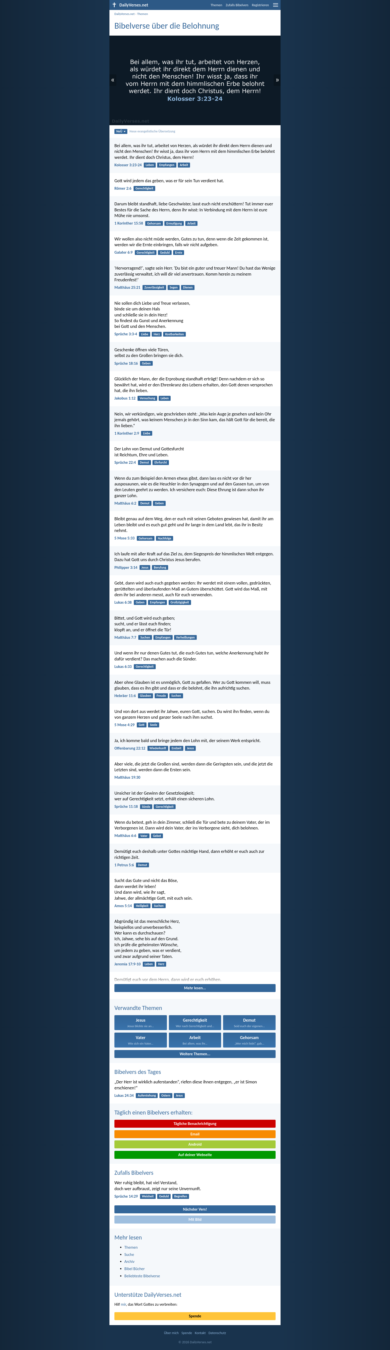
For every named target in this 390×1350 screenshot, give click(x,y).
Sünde (146, 807)
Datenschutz (217, 1333)
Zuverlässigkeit (154, 287)
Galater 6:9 (123, 252)
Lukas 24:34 (124, 1095)
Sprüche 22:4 (125, 462)
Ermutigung (174, 223)
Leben (150, 165)
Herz (157, 334)
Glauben (145, 696)
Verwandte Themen (138, 1007)
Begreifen (180, 1196)
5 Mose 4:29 (124, 724)
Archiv (129, 1261)
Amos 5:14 (123, 905)
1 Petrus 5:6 (124, 865)
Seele (153, 725)
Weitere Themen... (195, 1054)
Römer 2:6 (122, 188)
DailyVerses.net (124, 14)
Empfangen (166, 165)
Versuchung (147, 398)
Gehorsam (154, 223)
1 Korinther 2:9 (126, 433)
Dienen (188, 287)
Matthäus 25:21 (127, 287)
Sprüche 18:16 (126, 363)
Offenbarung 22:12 (129, 748)
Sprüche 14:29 (126, 1196)
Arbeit (184, 165)
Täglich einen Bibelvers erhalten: (153, 1112)
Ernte (178, 252)
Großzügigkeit (179, 602)
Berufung (160, 567)
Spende (195, 1316)
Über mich (171, 1333)
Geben (146, 363)
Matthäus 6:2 (125, 503)
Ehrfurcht (160, 462)
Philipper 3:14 (125, 567)
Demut (144, 462)
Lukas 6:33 (123, 666)
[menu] (276, 7)
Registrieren (260, 5)
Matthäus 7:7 (125, 637)
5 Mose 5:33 (124, 538)
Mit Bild (195, 1219)
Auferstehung (147, 1095)
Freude (161, 696)
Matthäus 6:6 (125, 835)
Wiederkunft (157, 748)
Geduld (165, 252)
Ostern (165, 1095)
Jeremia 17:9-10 (127, 964)
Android (194, 1144)
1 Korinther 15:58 (128, 223)
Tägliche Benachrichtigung (195, 1123)
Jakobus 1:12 (125, 398)
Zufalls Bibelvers (237, 5)
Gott (142, 725)
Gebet (157, 836)
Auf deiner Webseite (195, 1154)
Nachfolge (164, 538)
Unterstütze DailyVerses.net (147, 1294)
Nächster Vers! (195, 1209)
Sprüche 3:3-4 (125, 334)
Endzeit (176, 748)
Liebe (144, 334)
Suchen (145, 637)
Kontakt (200, 1333)
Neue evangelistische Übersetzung (152, 131)
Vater (143, 836)
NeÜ (121, 131)
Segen (174, 287)
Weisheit (147, 1196)
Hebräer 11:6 (125, 695)
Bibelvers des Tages (137, 1071)
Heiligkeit (142, 906)
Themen (216, 5)
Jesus (144, 567)
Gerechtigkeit (144, 188)
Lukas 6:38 (123, 602)
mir (123, 1304)
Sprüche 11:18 (126, 806)
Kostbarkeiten (174, 334)
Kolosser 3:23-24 (128, 165)
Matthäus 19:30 (127, 777)
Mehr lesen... (195, 988)
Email (195, 1134)
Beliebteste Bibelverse (142, 1276)
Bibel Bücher (134, 1268)
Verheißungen (185, 637)
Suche (129, 1254)
